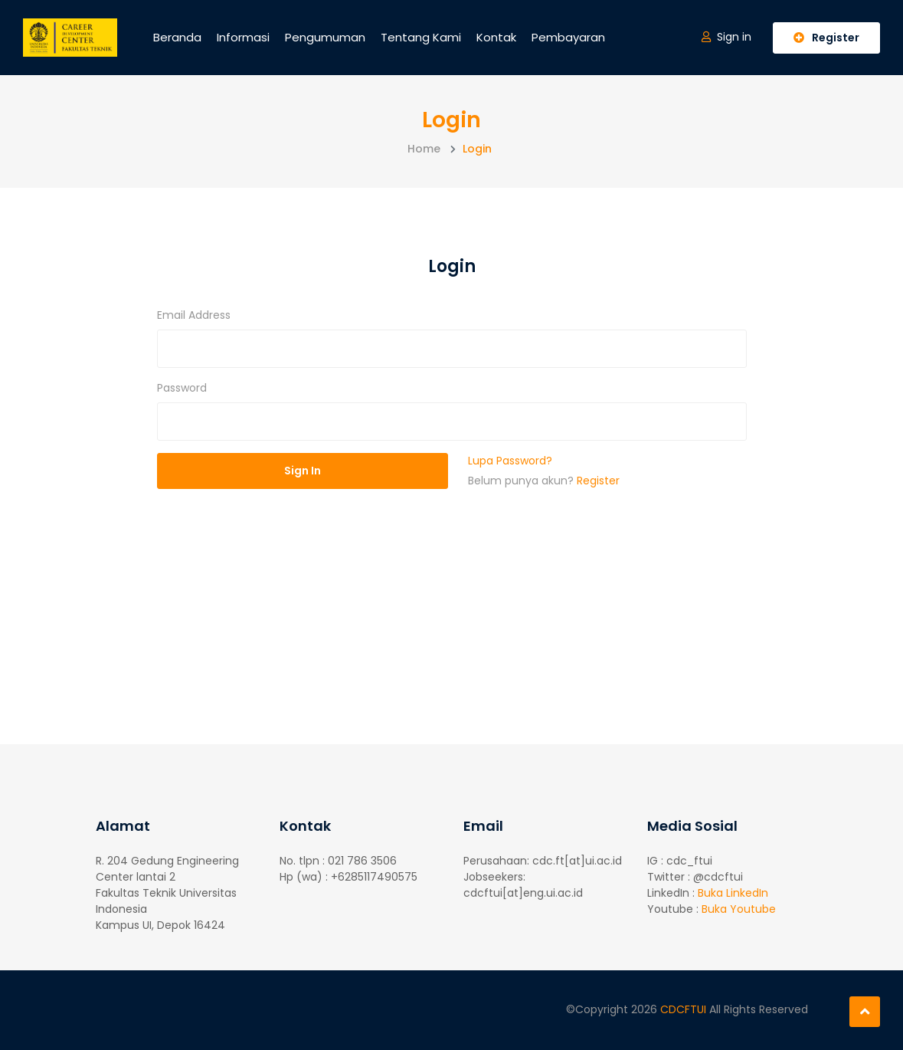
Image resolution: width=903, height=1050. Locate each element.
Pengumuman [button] (325, 37)
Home (423, 148)
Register (826, 37)
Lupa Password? (510, 460)
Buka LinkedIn (733, 893)
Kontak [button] (496, 37)
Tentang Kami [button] (421, 37)
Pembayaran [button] (568, 37)
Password (182, 387)
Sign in (726, 36)
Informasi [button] (243, 37)
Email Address (194, 315)
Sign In (302, 470)
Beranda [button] (177, 37)
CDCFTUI (684, 1009)
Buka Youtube (739, 909)
